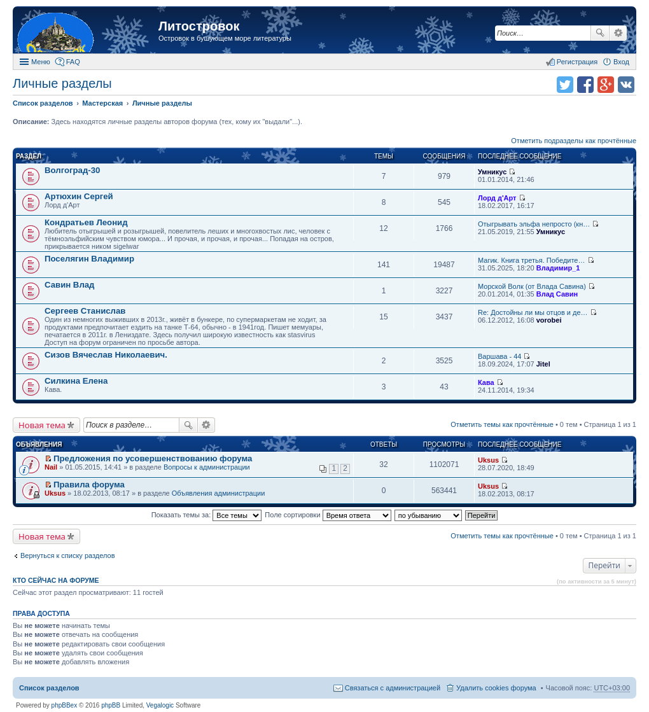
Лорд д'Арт (497, 198)
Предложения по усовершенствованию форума (152, 458)
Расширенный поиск (618, 33)
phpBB (110, 705)
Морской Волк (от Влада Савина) (532, 286)
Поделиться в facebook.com (585, 84)
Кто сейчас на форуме (56, 580)
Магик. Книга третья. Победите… (531, 260)
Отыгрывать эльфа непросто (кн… (534, 224)
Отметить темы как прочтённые (502, 424)
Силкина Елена (76, 381)
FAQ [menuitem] (73, 62)
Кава (486, 382)
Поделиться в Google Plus (605, 84)
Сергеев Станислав (85, 311)
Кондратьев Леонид (86, 222)
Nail (51, 467)
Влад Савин (557, 294)
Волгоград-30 (72, 170)
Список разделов (49, 688)
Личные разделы (62, 83)
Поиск (600, 33)
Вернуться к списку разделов (67, 555)
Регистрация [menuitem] (577, 62)
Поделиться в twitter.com (565, 84)
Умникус (492, 172)
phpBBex (65, 705)
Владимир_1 (558, 268)
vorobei (549, 320)
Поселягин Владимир (89, 258)
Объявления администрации (218, 493)
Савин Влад (69, 285)
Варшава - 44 (499, 356)
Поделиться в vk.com (626, 84)
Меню (40, 62)
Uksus (488, 460)
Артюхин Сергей (79, 196)
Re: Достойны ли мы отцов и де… (533, 312)
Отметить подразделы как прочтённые (573, 140)
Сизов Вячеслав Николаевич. (106, 354)
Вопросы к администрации (207, 467)
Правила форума (89, 484)
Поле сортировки (328, 515)
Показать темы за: (206, 515)
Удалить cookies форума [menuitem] (496, 688)
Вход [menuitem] (621, 62)
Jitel (543, 364)
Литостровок (198, 26)
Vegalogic (160, 705)
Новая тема (42, 425)
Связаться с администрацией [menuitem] (392, 688)
